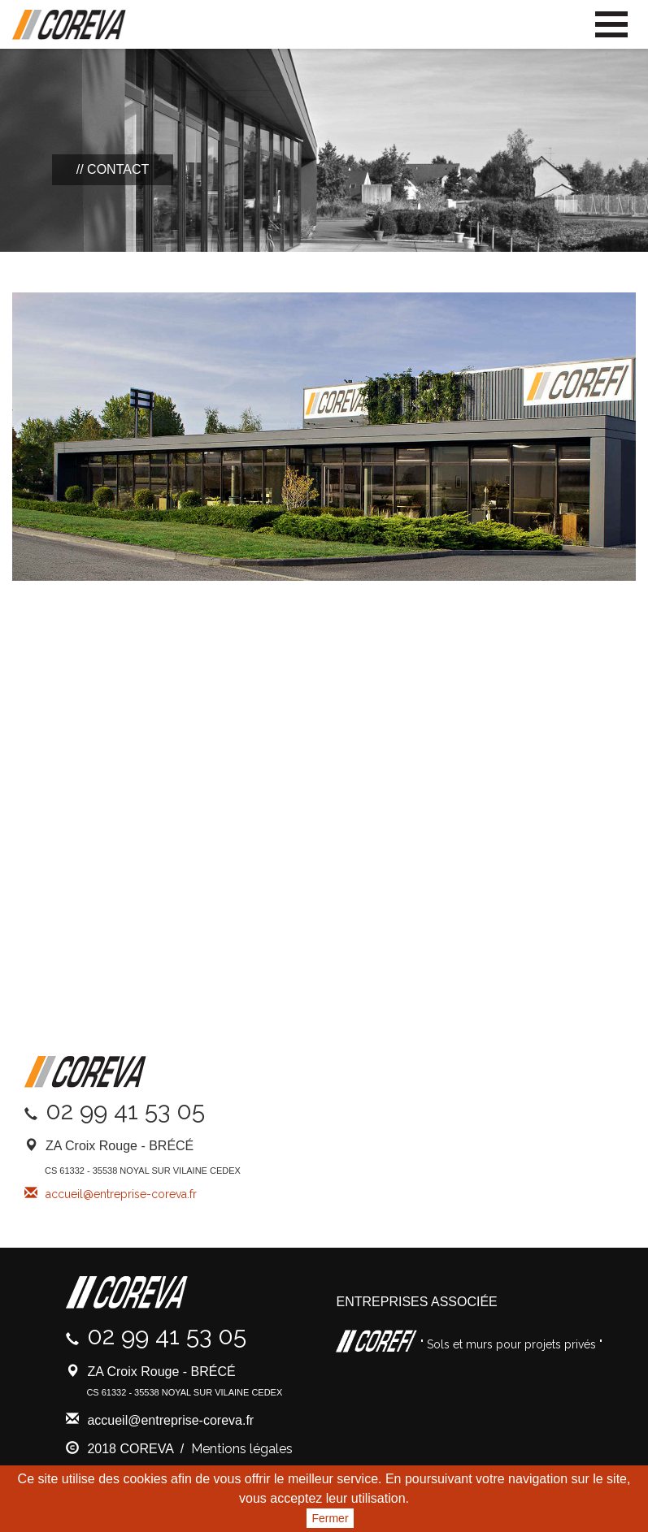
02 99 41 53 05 (125, 1111)
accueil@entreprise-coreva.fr (121, 1194)
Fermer (329, 1518)
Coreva (69, 25)
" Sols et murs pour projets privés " (509, 1344)
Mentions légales (242, 1448)
